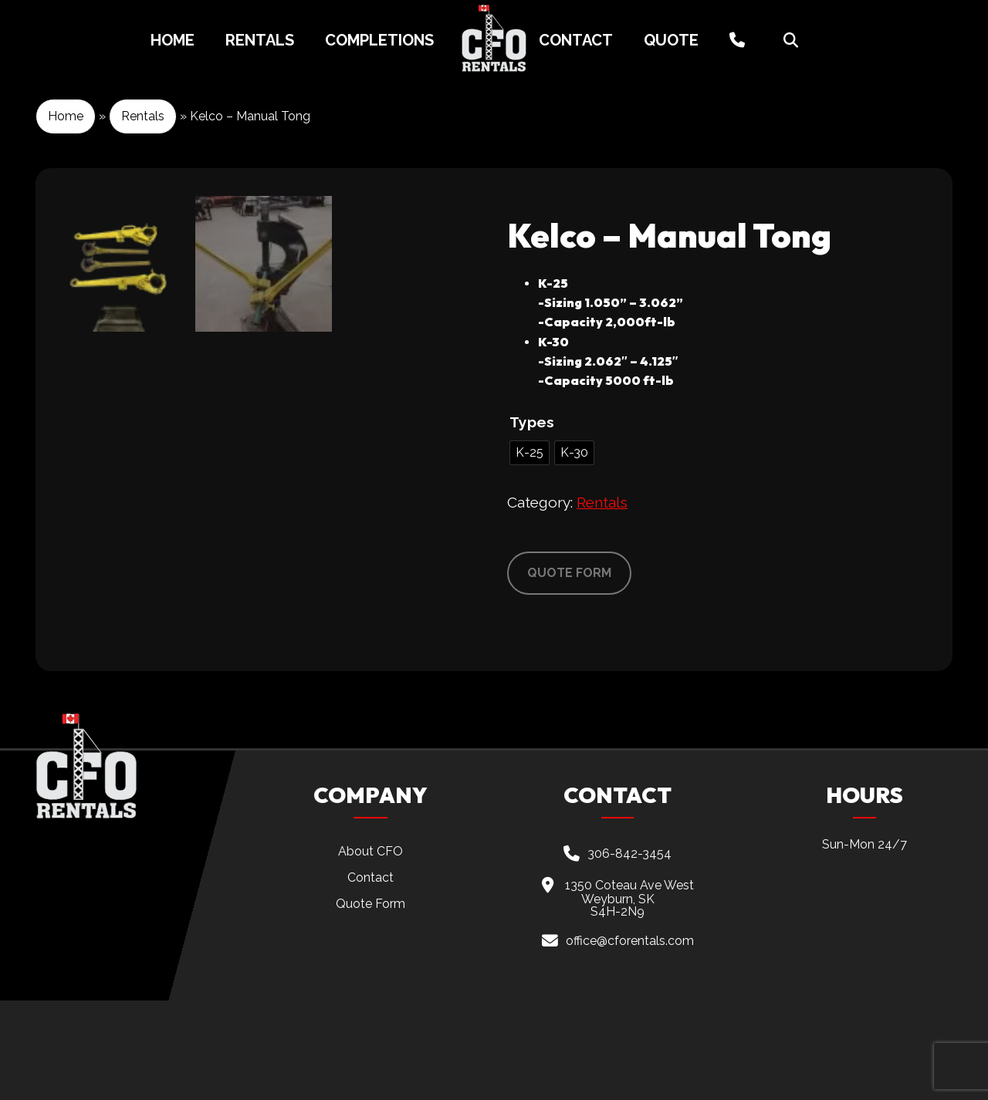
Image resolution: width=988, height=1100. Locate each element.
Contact (576, 40)
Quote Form (370, 1003)
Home (173, 40)
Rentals (259, 40)
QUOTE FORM (569, 572)
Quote (671, 40)
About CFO (370, 950)
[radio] (529, 452)
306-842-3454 (629, 952)
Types (531, 421)
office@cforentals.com (630, 1040)
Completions (379, 40)
